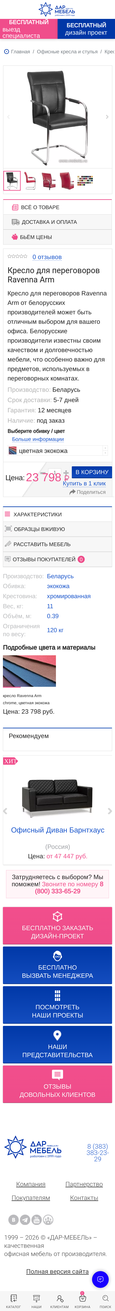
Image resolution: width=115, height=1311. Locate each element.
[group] (57, 117)
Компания (30, 1184)
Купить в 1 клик (84, 483)
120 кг (55, 630)
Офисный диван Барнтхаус (58, 830)
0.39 (53, 616)
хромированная (69, 596)
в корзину (92, 472)
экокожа (58, 586)
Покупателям (31, 1197)
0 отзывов (47, 256)
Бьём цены (32, 237)
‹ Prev (5, 811)
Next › (110, 811)
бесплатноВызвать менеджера (57, 965)
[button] (107, 116)
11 (50, 606)
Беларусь (60, 576)
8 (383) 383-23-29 (97, 1152)
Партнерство (84, 1184)
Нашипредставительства (57, 1044)
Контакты (84, 1197)
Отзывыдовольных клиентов (57, 1084)
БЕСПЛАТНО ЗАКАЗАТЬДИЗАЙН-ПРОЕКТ (57, 925)
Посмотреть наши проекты (57, 1004)
